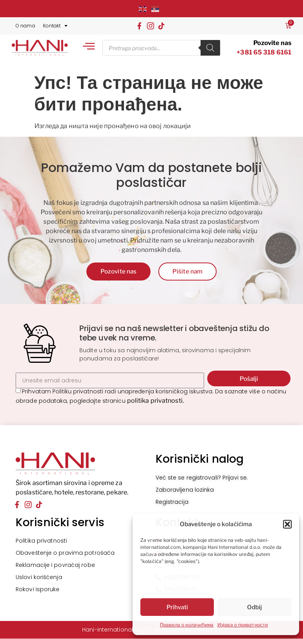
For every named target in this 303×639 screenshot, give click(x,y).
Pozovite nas (272, 43)
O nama (25, 25)
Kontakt (55, 25)
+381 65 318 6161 (264, 52)
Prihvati (177, 607)
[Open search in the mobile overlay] (161, 48)
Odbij (254, 607)
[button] (287, 524)
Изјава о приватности (242, 625)
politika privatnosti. (155, 401)
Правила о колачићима (186, 625)
